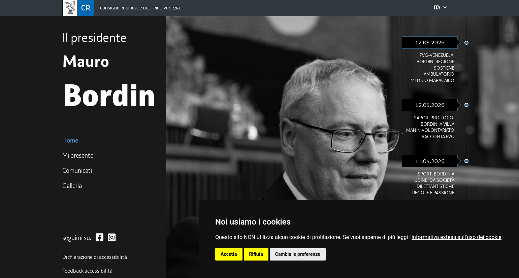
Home (70, 140)
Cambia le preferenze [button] (297, 254)
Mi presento (78, 156)
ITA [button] (445, 8)
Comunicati (77, 171)
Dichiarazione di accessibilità (94, 257)
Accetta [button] (229, 254)
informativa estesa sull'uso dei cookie (456, 237)
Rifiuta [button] (256, 254)
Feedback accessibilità (87, 271)
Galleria (72, 186)
